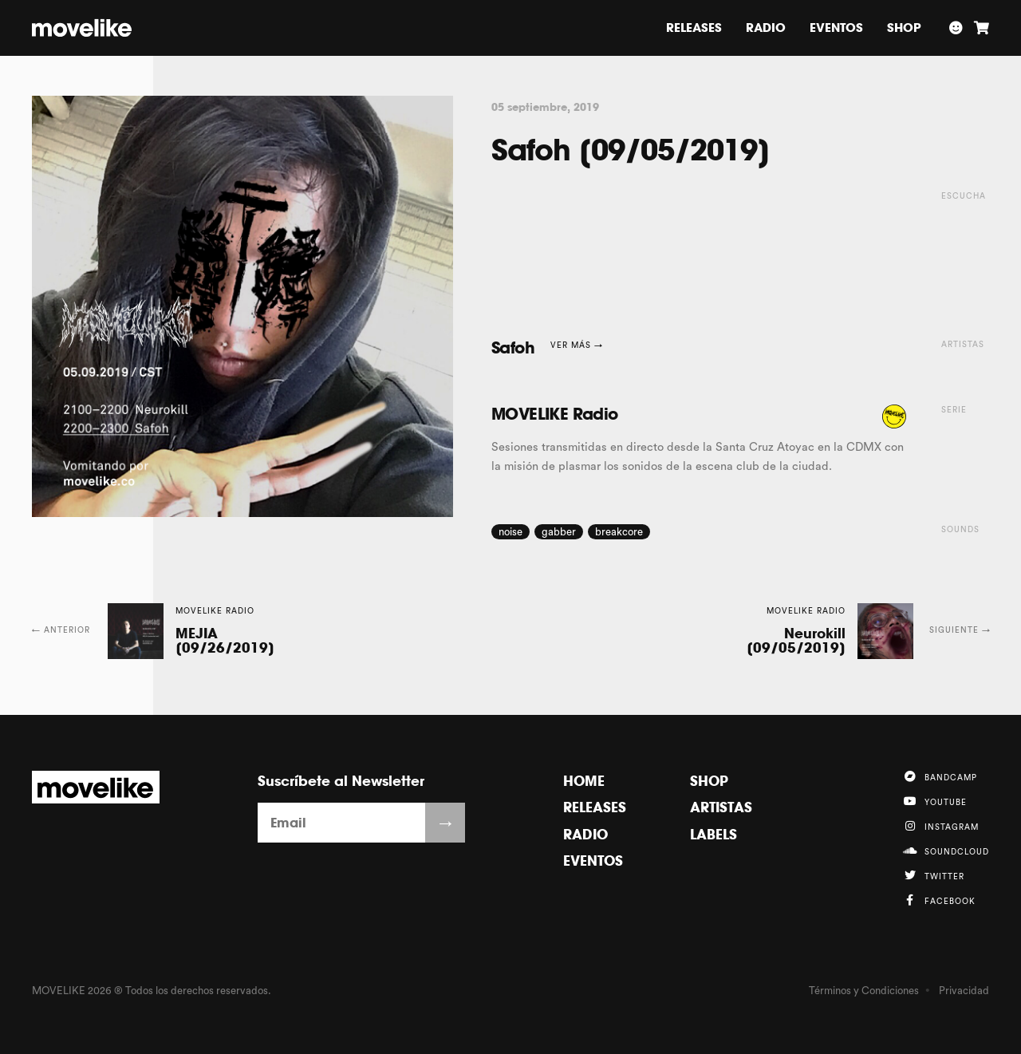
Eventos (836, 27)
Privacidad (964, 990)
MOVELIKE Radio (554, 413)
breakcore (619, 532)
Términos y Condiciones (864, 990)
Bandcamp (939, 776)
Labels (713, 834)
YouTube (934, 801)
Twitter (933, 875)
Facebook (939, 900)
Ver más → (576, 345)
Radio (766, 27)
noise (510, 532)
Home (584, 781)
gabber (559, 532)
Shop (904, 27)
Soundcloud (945, 850)
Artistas (721, 807)
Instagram (940, 825)
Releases (694, 27)
